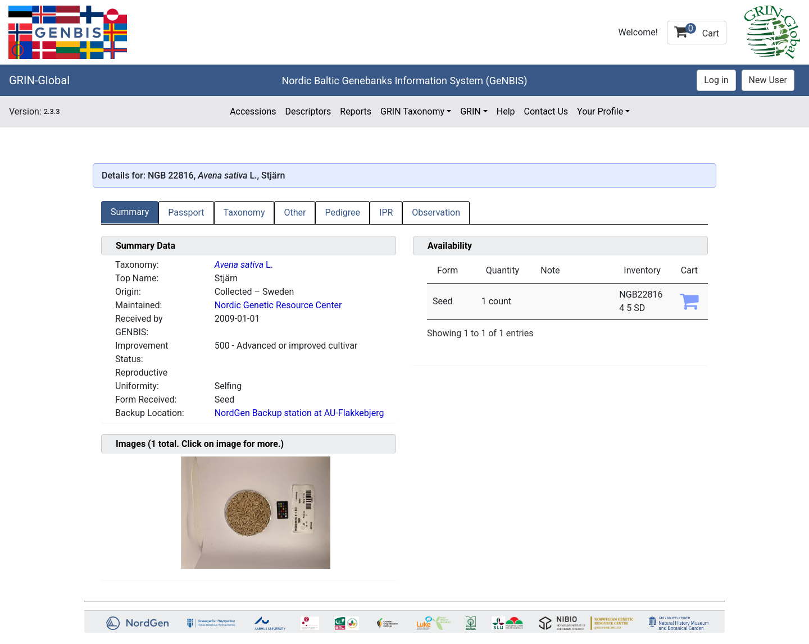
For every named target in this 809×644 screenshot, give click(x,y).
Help (506, 111)
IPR (386, 212)
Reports (355, 111)
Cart (696, 31)
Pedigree (342, 212)
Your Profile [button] (600, 111)
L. (244, 264)
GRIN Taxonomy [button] (412, 111)
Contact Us (546, 111)
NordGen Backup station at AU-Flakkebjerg (299, 413)
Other (295, 212)
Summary (130, 212)
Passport (186, 212)
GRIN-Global (39, 80)
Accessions (253, 111)
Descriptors (308, 111)
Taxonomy (244, 212)
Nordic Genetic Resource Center (278, 305)
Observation (436, 212)
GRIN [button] (470, 111)
